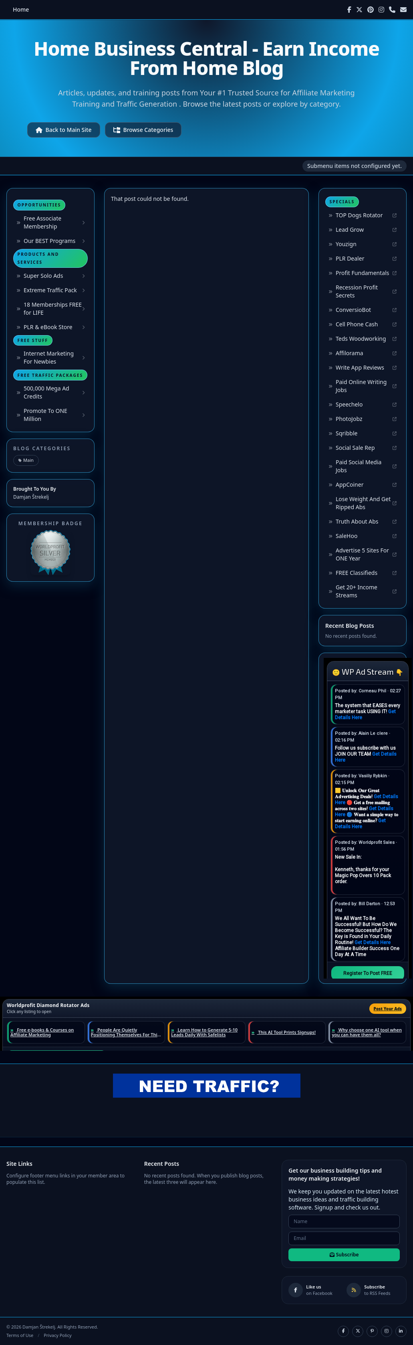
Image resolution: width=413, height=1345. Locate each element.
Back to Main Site (64, 129)
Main (26, 460)
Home (21, 9)
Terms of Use (19, 1335)
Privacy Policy (57, 1335)
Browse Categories (143, 129)
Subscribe (344, 1254)
